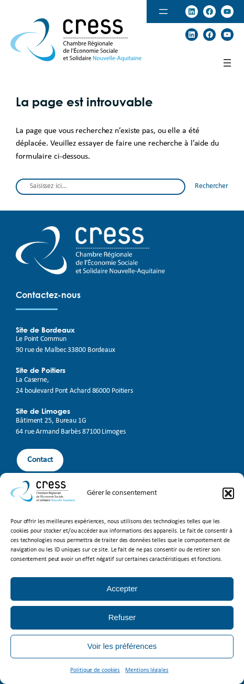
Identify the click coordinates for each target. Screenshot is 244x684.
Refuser (122, 617)
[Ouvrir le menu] (163, 11)
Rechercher (211, 186)
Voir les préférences (122, 646)
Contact (40, 460)
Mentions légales (146, 670)
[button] (228, 493)
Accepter (121, 588)
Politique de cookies (95, 670)
